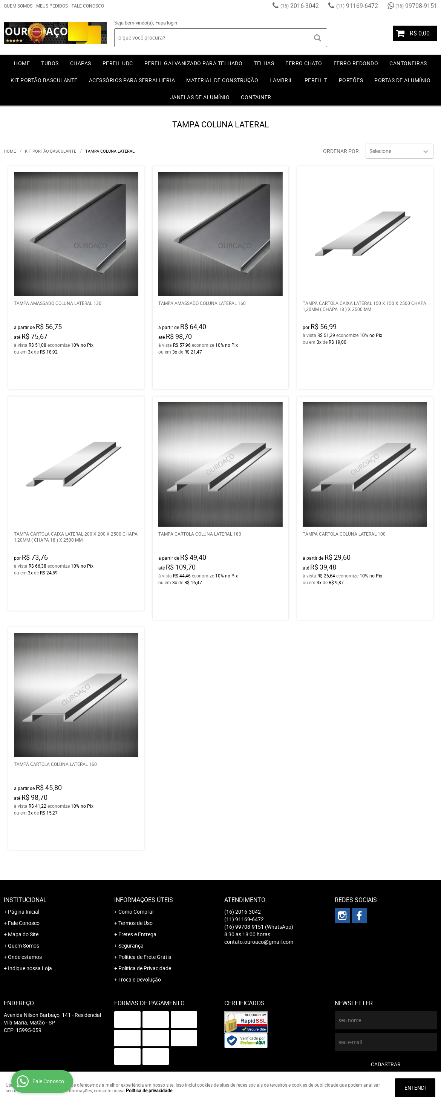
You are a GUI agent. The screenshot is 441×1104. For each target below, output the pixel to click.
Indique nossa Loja (30, 968)
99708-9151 (416, 6)
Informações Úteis (143, 900)
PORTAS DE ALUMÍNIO (402, 80)
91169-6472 (357, 6)
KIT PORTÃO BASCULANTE (44, 80)
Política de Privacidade (144, 968)
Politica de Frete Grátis (144, 956)
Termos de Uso (135, 922)
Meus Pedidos (52, 6)
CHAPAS (80, 63)
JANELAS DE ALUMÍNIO (200, 97)
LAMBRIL (281, 80)
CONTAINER (256, 97)
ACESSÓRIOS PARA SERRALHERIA (132, 80)
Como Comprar (136, 911)
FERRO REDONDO (356, 63)
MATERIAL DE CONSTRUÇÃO (222, 80)
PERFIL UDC (118, 63)
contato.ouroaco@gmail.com (258, 941)
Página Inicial (23, 911)
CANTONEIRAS (408, 63)
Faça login (166, 22)
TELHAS (264, 63)
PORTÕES (351, 80)
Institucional (25, 900)
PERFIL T (316, 80)
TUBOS (50, 63)
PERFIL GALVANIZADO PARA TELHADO (193, 63)
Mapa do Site (23, 934)
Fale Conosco (88, 6)
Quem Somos (18, 6)
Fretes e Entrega (137, 934)
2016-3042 (299, 6)
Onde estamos (25, 956)
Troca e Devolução (139, 979)
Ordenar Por (341, 151)
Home (22, 63)
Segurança (131, 945)
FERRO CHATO (303, 63)
